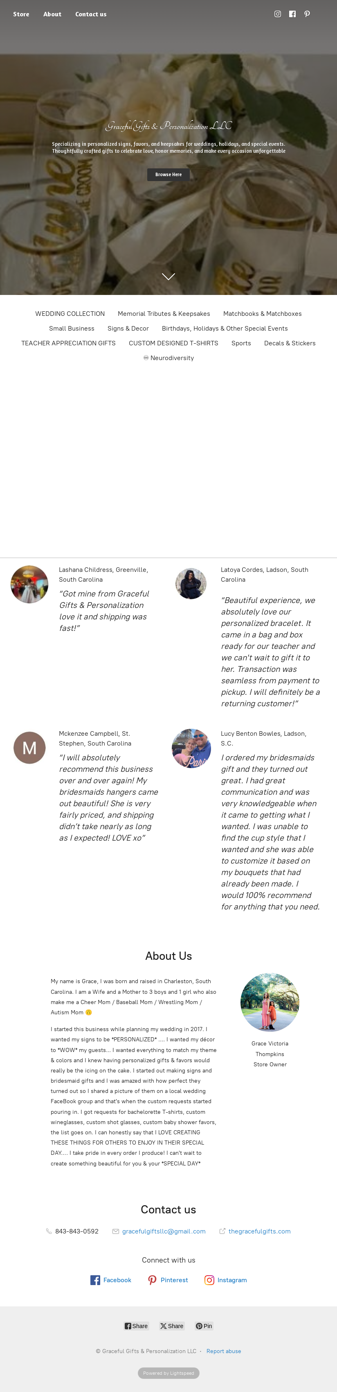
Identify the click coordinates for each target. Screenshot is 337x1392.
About (52, 14)
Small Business (71, 328)
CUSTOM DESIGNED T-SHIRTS (173, 343)
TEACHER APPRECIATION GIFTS (68, 343)
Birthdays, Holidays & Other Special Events (225, 328)
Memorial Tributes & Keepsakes (164, 313)
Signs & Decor (128, 328)
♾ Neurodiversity (168, 358)
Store (21, 14)
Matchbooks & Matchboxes (262, 313)
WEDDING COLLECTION (70, 313)
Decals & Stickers (290, 343)
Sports (241, 343)
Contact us (91, 14)
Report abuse (224, 1351)
